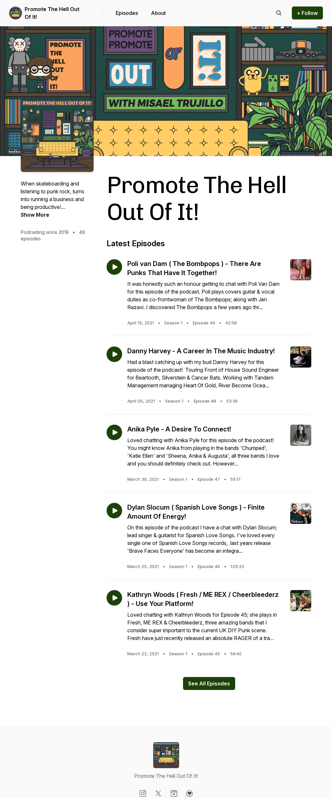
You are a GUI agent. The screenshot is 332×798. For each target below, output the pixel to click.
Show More (35, 215)
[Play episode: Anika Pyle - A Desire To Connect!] (114, 432)
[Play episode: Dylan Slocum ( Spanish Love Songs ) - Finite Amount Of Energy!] (114, 510)
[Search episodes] (278, 13)
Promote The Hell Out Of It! (52, 13)
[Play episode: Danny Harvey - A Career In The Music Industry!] (114, 354)
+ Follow (307, 13)
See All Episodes (209, 683)
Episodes (127, 13)
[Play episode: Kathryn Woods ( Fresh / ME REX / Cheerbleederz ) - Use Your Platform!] (114, 598)
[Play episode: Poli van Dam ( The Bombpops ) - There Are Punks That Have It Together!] (114, 267)
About (158, 13)
